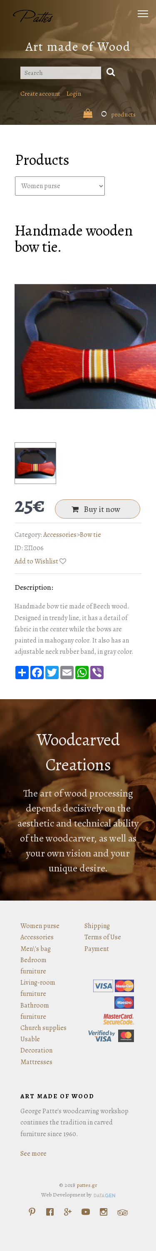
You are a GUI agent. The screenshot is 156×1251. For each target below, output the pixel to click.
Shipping (97, 926)
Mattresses (36, 1062)
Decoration (36, 1050)
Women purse (39, 926)
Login (74, 93)
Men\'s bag (35, 948)
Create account (40, 93)
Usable (30, 1039)
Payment (96, 948)
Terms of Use (102, 937)
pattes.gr (87, 1185)
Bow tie (90, 534)
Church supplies (43, 1028)
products (109, 114)
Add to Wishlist (36, 561)
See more (33, 1153)
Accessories (60, 534)
